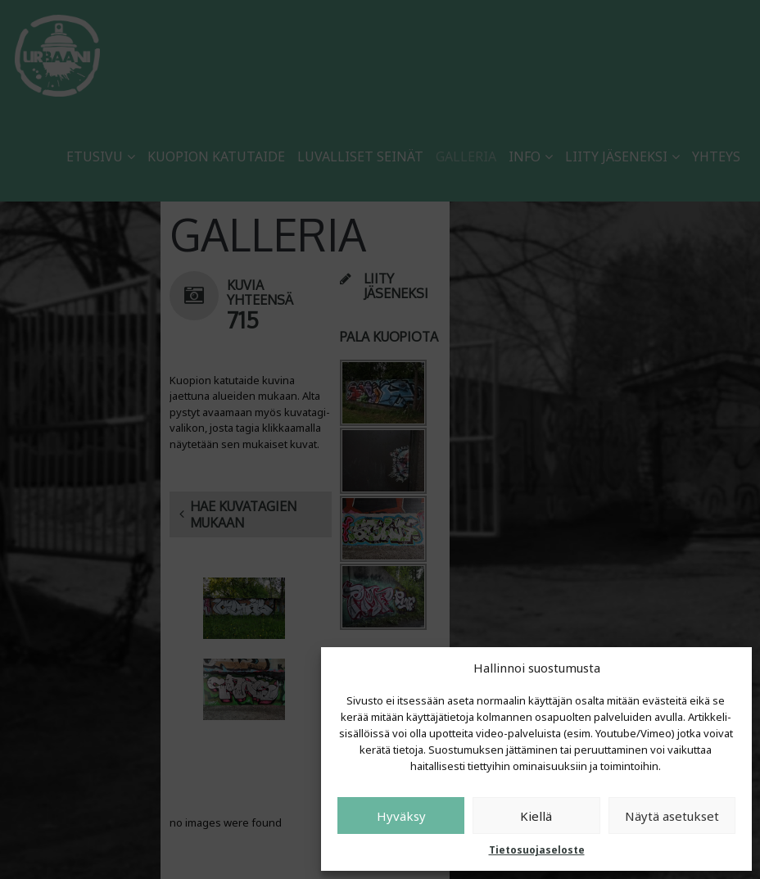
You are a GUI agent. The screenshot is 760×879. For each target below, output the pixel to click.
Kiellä (536, 816)
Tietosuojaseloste (537, 850)
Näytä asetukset (672, 816)
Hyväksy (401, 816)
